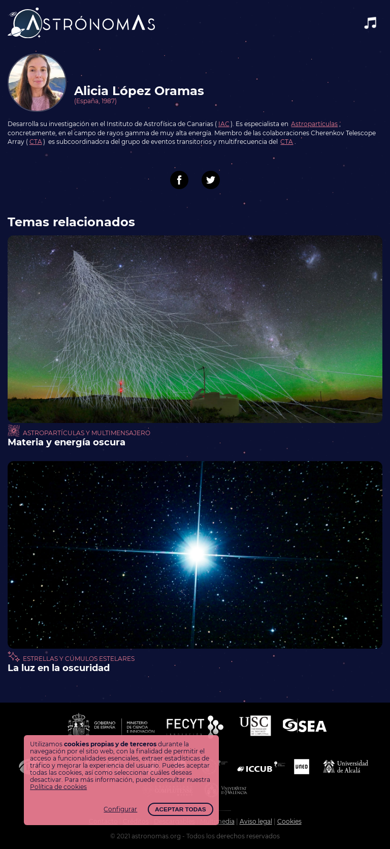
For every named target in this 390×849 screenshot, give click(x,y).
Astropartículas (314, 124)
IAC (224, 124)
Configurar (120, 809)
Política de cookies (58, 787)
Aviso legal (256, 821)
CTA (35, 141)
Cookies (289, 821)
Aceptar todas (180, 809)
